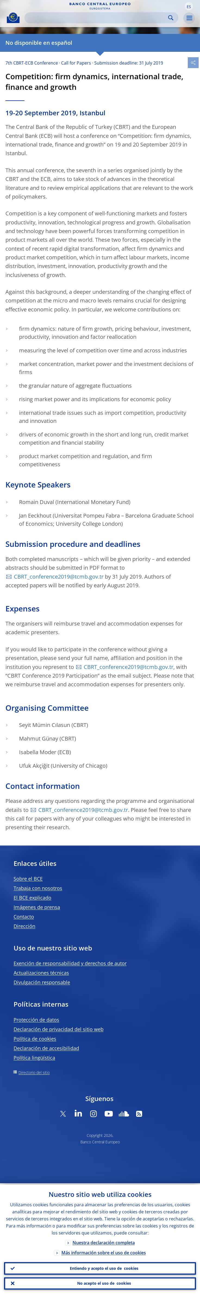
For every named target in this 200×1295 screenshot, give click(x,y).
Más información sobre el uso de (103, 1251)
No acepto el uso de (104, 1283)
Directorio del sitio (34, 1072)
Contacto (24, 916)
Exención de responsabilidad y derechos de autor (70, 963)
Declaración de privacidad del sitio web (59, 1029)
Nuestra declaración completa (104, 1241)
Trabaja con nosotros (38, 888)
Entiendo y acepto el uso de (104, 1267)
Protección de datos (36, 1019)
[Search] (97, 18)
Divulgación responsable (42, 982)
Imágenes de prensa (37, 907)
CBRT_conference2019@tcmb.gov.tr (59, 576)
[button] (189, 6)
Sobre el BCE (28, 878)
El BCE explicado (32, 897)
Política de (35, 1038)
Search (170, 18)
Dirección (24, 926)
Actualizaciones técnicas (41, 972)
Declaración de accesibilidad (46, 1048)
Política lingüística (34, 1057)
